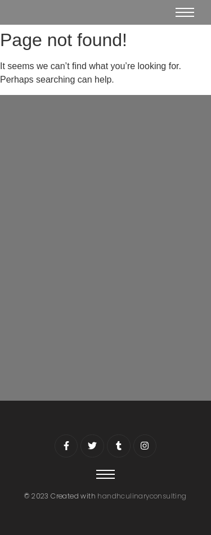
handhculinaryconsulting (141, 496)
